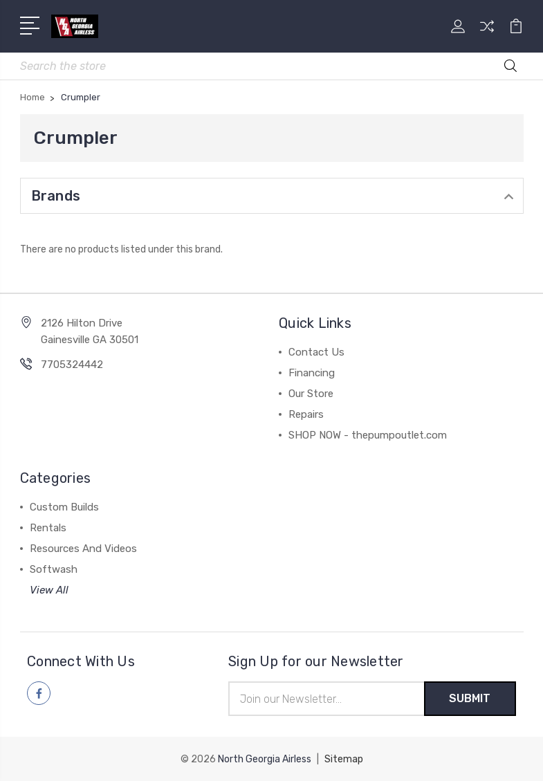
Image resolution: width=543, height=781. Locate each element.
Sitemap (343, 758)
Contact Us (316, 352)
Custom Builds (64, 507)
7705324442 (72, 364)
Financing (311, 373)
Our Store (310, 393)
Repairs (306, 414)
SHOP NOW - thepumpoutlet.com (367, 435)
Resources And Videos (83, 548)
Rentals (48, 528)
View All (49, 590)
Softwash (53, 569)
